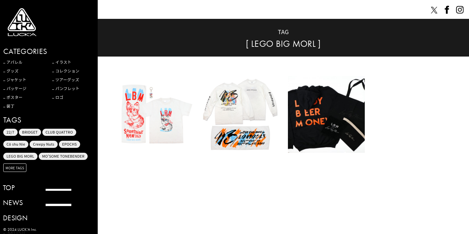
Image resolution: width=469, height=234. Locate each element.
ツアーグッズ (67, 80)
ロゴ (59, 97)
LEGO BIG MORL (20, 156)
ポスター (14, 97)
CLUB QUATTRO (59, 132)
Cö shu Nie (16, 144)
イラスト (63, 62)
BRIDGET (30, 132)
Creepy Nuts (43, 144)
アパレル (14, 62)
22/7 (10, 132)
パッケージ (16, 88)
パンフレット (67, 88)
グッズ (13, 71)
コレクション (67, 71)
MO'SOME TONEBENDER (63, 156)
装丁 (11, 106)
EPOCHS (69, 144)
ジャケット (16, 80)
